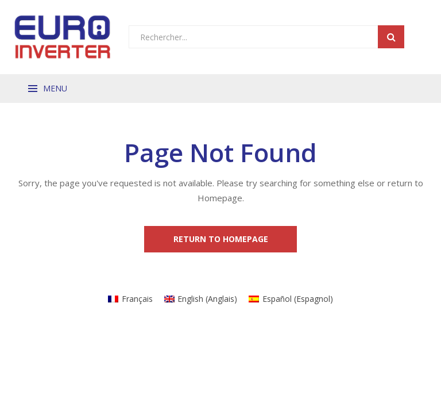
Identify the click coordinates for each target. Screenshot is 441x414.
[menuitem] (130, 299)
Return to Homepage (220, 238)
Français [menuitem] (137, 298)
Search (391, 36)
